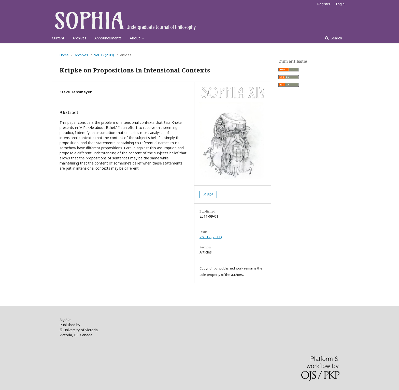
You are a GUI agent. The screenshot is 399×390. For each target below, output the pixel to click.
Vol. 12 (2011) (104, 55)
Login (340, 4)
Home (64, 55)
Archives (79, 38)
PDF (210, 194)
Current (58, 38)
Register (323, 4)
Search (336, 38)
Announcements (108, 38)
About (135, 38)
